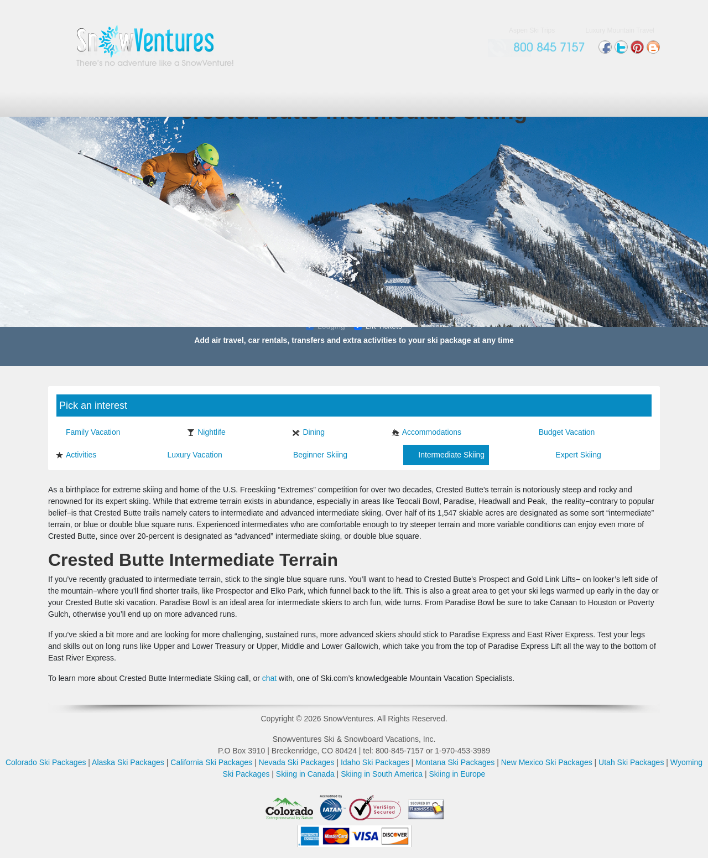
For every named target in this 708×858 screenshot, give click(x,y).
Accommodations (426, 432)
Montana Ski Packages (454, 762)
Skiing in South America (382, 773)
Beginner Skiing (315, 454)
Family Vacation (88, 432)
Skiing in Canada (305, 773)
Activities (75, 454)
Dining (308, 432)
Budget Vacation (561, 432)
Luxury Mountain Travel (619, 30)
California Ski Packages (211, 762)
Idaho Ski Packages (375, 762)
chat (269, 678)
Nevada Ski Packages (297, 762)
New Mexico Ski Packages (546, 762)
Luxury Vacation (189, 454)
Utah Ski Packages (631, 762)
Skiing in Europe (457, 773)
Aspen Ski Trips (532, 30)
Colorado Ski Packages (46, 762)
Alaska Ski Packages (128, 762)
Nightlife (206, 432)
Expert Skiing (573, 454)
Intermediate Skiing (446, 454)
